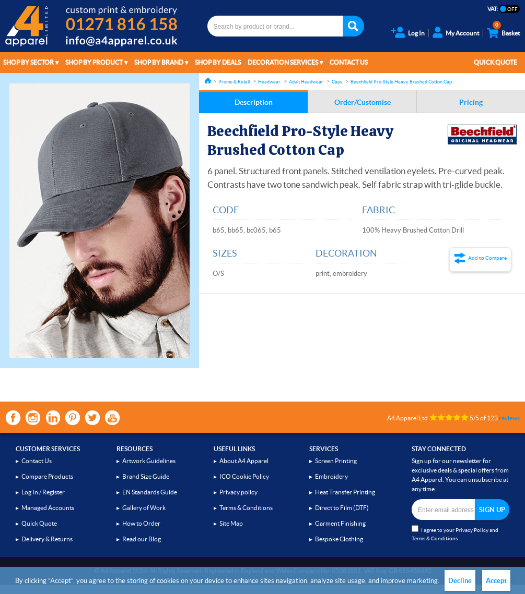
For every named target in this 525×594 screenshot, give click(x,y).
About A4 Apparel (244, 460)
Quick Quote (495, 62)
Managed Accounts (47, 507)
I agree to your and (455, 533)
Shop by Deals (218, 62)
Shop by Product (94, 62)
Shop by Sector (28, 62)
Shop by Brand (158, 62)
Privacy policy (238, 492)
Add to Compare (487, 258)
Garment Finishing (340, 523)
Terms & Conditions (246, 507)
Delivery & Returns (47, 539)
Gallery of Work (144, 507)
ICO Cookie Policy (244, 476)
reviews (509, 418)
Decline (460, 581)
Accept (496, 581)
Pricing (471, 102)
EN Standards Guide (149, 492)
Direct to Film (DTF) (342, 507)
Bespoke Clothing (339, 539)
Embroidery (331, 476)
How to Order (141, 523)
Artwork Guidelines (149, 460)
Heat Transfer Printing (345, 492)
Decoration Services (283, 62)
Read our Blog (141, 539)
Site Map (231, 523)
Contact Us (349, 62)
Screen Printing (336, 460)
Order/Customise (362, 102)
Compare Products (47, 476)
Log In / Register (43, 492)
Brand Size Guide (145, 476)
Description (254, 102)
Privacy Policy (472, 530)
